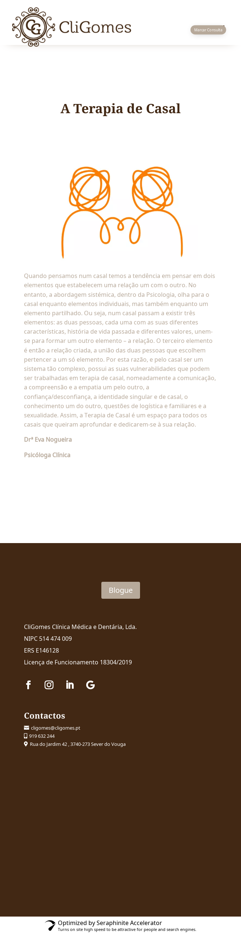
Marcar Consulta (208, 29)
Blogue (121, 590)
